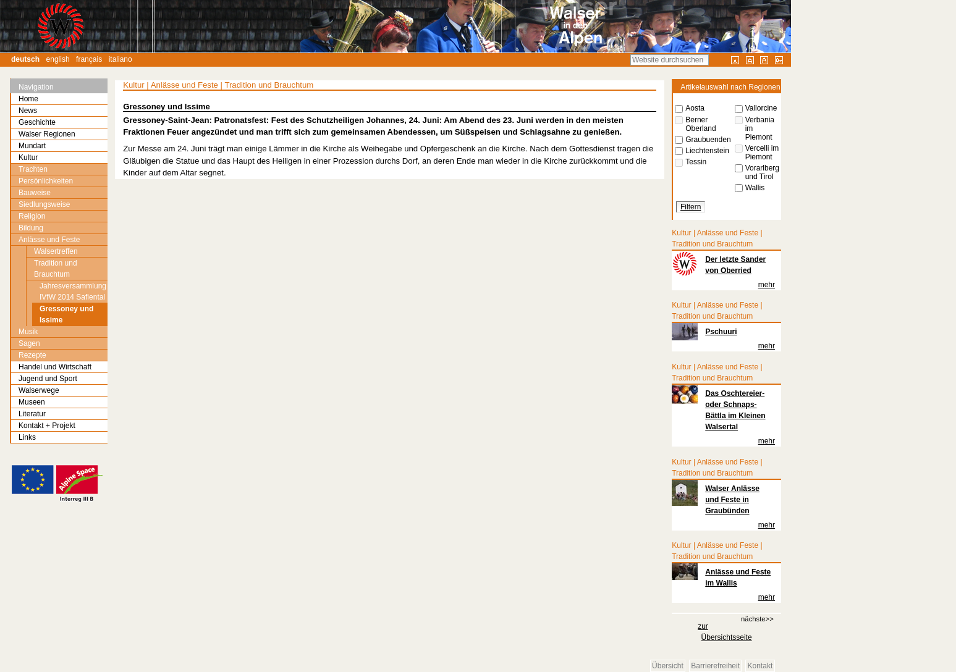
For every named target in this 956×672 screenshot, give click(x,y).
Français (89, 59)
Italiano (120, 59)
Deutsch (25, 59)
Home (28, 98)
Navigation (36, 87)
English (58, 59)
